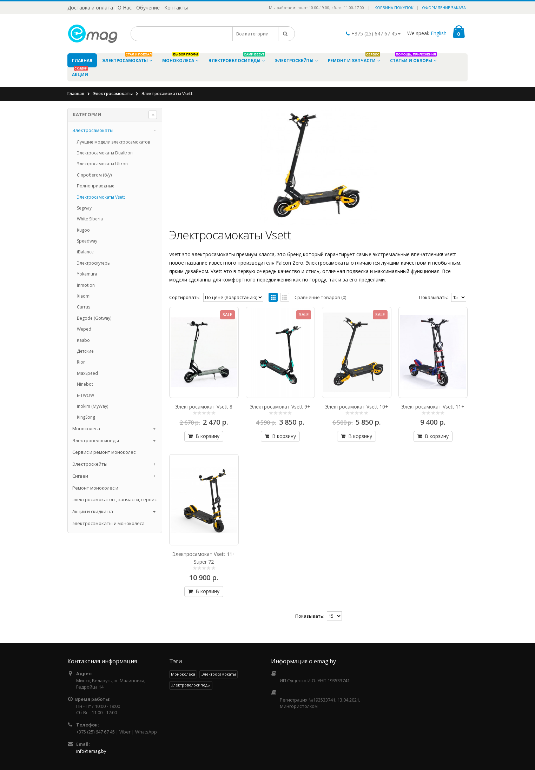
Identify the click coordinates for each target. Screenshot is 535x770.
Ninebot (85, 384)
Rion (81, 362)
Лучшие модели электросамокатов (113, 142)
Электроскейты (89, 464)
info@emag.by (91, 751)
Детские (85, 351)
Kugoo (83, 230)
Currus (83, 307)
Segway (84, 208)
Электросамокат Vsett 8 (203, 406)
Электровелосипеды (95, 440)
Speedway (87, 241)
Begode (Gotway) (94, 318)
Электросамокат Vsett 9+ (280, 406)
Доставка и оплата (90, 7)
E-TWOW (85, 395)
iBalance (85, 252)
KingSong (86, 417)
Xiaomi (84, 296)
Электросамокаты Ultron (102, 164)
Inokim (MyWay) (92, 406)
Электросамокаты (113, 94)
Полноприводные (95, 186)
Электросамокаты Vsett (101, 197)
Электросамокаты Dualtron (105, 153)
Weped (84, 329)
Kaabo (83, 340)
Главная (75, 94)
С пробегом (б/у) (94, 175)
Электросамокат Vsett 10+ (356, 406)
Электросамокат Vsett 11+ (432, 406)
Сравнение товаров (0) (320, 297)
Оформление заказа (444, 7)
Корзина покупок (394, 7)
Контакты (176, 7)
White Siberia (90, 219)
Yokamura (87, 274)
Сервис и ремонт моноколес (104, 452)
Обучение (148, 7)
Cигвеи (80, 476)
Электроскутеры (94, 263)
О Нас (125, 7)
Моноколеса (86, 428)
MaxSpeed (87, 373)
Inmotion (86, 285)
